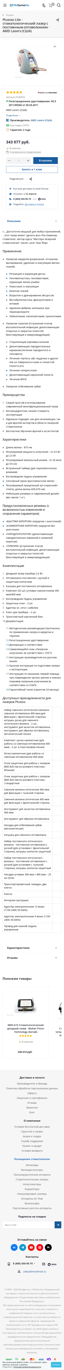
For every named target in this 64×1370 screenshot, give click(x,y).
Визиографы (32, 1200)
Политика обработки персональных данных (32, 1085)
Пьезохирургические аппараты (32, 1171)
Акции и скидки (32, 1132)
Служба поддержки (32, 1137)
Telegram (22, 1244)
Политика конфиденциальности (27, 1367)
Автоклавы (32, 1161)
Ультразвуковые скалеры (32, 1190)
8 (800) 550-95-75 (22, 199)
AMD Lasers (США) (41, 120)
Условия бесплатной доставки (32, 1123)
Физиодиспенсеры (32, 1166)
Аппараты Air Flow (32, 1195)
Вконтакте (14, 1244)
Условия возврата (32, 1147)
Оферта (32, 1089)
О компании (32, 1117)
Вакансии (32, 1104)
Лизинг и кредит (32, 1142)
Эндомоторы (32, 1185)
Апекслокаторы (32, 1180)
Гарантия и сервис (32, 1128)
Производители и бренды (32, 1080)
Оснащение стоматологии (32, 1155)
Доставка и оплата (34, 204)
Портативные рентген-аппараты (32, 1204)
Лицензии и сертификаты (32, 1094)
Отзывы (32, 1099)
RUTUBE (48, 1244)
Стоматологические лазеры (32, 1176)
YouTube (31, 1244)
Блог (32, 1109)
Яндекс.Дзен (39, 1244)
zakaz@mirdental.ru (34, 1268)
